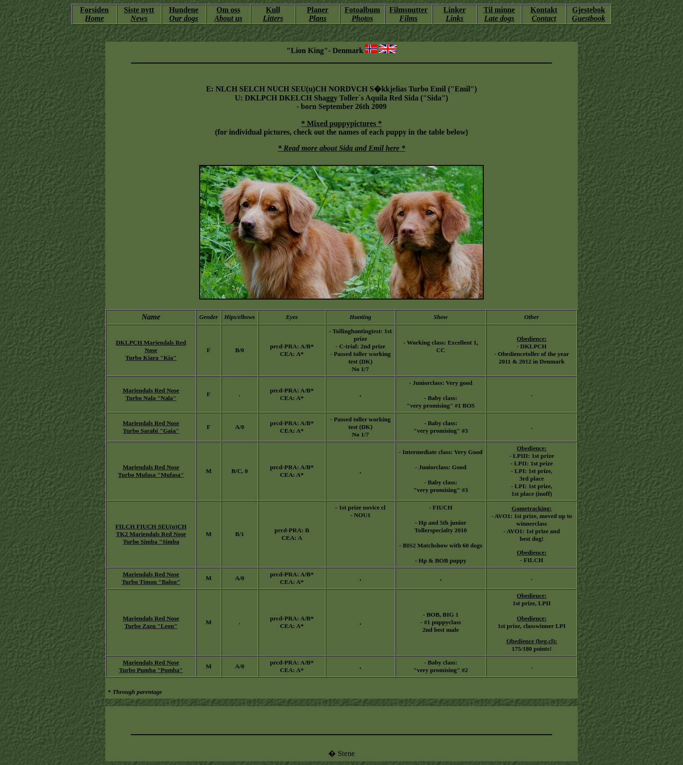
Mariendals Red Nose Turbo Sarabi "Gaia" (151, 426)
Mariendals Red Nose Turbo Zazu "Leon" (151, 622)
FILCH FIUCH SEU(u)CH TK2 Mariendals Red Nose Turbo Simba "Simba (150, 534)
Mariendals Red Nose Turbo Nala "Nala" (151, 394)
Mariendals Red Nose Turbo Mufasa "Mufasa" (151, 471)
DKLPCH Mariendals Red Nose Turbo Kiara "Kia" (151, 350)
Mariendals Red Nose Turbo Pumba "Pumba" (151, 666)
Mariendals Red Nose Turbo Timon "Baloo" (151, 578)
